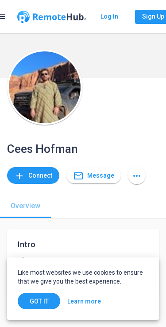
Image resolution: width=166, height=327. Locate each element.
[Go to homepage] (51, 17)
